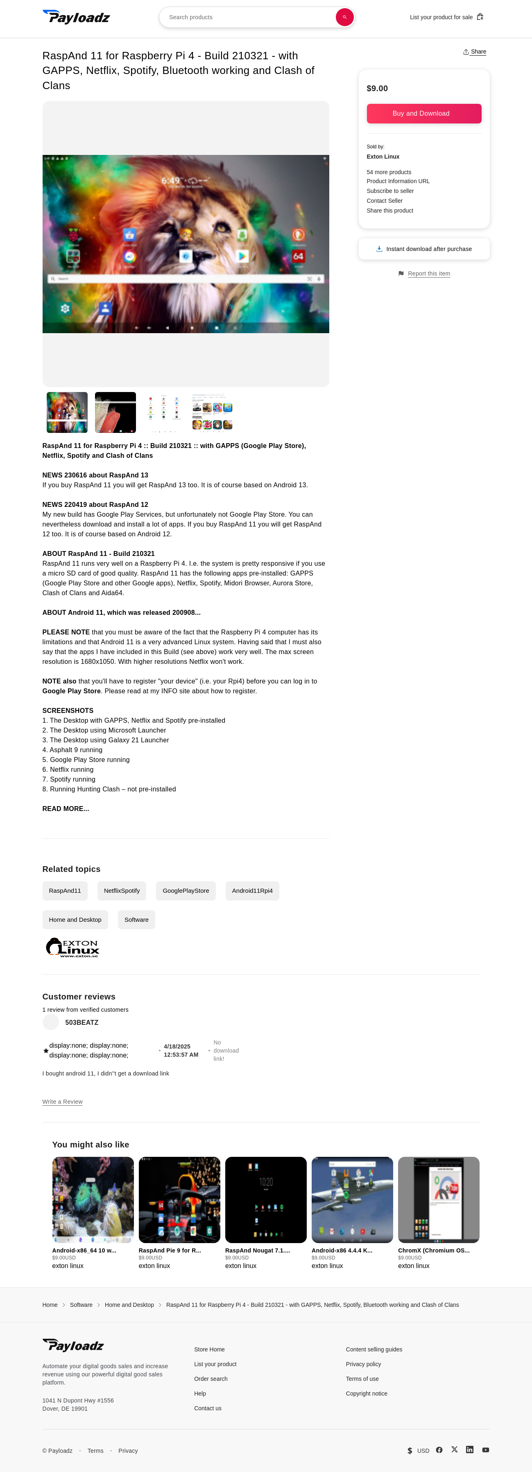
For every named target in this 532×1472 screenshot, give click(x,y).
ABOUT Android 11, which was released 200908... (122, 612)
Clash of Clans (65, 592)
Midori (233, 583)
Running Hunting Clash (85, 789)
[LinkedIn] (469, 1449)
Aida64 (112, 592)
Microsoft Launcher (137, 730)
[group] (93, 1214)
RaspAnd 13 (128, 475)
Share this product (390, 210)
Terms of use (362, 1379)
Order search (211, 1379)
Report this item (424, 273)
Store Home (209, 1349)
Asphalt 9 (64, 749)
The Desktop (69, 720)
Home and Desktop (75, 919)
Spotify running (72, 779)
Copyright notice (366, 1393)
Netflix (186, 583)
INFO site (175, 691)
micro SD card (69, 573)
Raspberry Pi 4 (163, 563)
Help (200, 1393)
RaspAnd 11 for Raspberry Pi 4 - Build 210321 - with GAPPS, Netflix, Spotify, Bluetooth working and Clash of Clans (312, 1305)
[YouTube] (486, 1450)
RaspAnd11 (65, 890)
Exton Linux (383, 156)
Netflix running (71, 769)
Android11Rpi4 (252, 890)
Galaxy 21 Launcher (139, 740)
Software (137, 919)
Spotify (210, 583)
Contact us (208, 1408)
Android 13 (289, 485)
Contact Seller (385, 200)
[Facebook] (439, 1450)
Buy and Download (424, 113)
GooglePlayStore (186, 890)
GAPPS (302, 573)
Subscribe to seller (390, 191)
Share (474, 51)
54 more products (389, 172)
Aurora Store (292, 583)
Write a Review (63, 1101)
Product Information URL (398, 181)
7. (46, 779)
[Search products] (345, 17)
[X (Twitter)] (454, 1449)
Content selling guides (374, 1349)
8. (46, 789)
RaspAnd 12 (128, 504)
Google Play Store (257, 514)
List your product (215, 1364)
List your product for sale (447, 16)
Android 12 (153, 534)
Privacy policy (363, 1364)
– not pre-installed (148, 789)
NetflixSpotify (122, 890)
